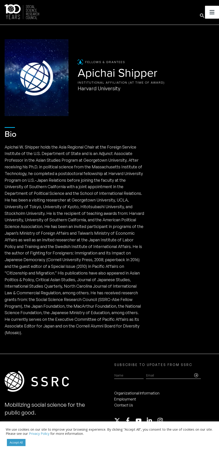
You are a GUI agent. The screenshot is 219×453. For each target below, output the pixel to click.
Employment (125, 399)
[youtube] (141, 421)
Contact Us (123, 405)
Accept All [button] (16, 442)
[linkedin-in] (151, 421)
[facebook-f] (130, 421)
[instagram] (161, 421)
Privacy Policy (39, 433)
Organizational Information (136, 393)
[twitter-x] (119, 421)
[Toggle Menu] (212, 12)
